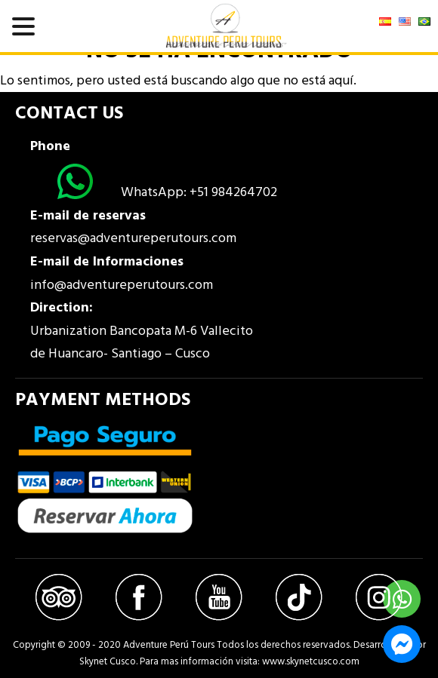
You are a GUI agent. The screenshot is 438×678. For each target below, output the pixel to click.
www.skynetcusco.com (310, 662)
